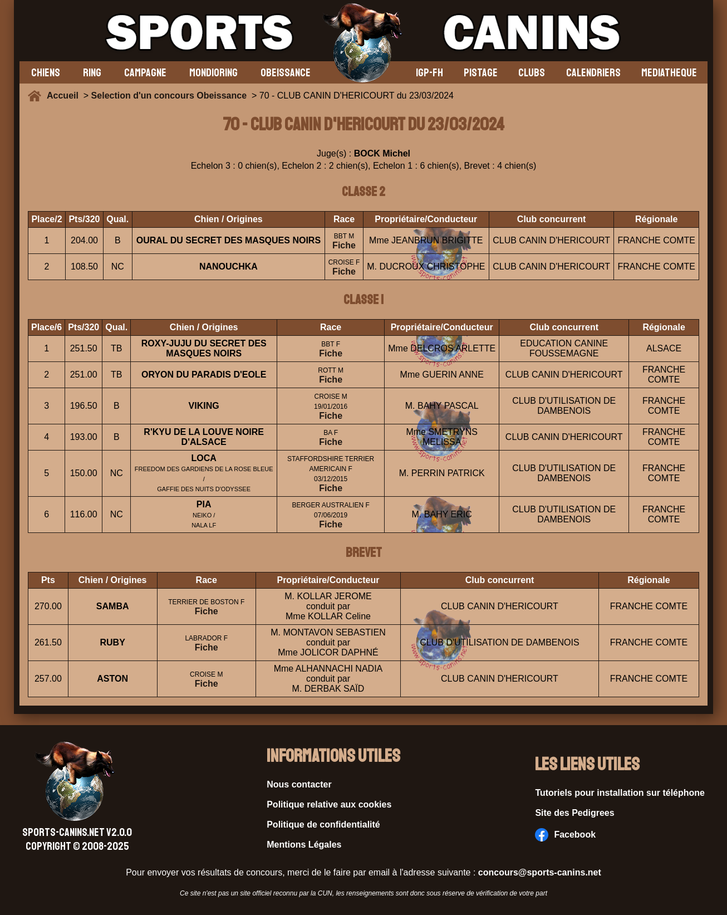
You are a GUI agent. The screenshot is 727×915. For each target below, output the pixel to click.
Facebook (565, 834)
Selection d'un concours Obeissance (169, 95)
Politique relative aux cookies (329, 804)
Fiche (344, 245)
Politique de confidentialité (323, 824)
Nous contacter (299, 784)
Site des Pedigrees (574, 813)
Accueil (65, 95)
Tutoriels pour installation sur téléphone (620, 792)
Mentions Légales (304, 844)
